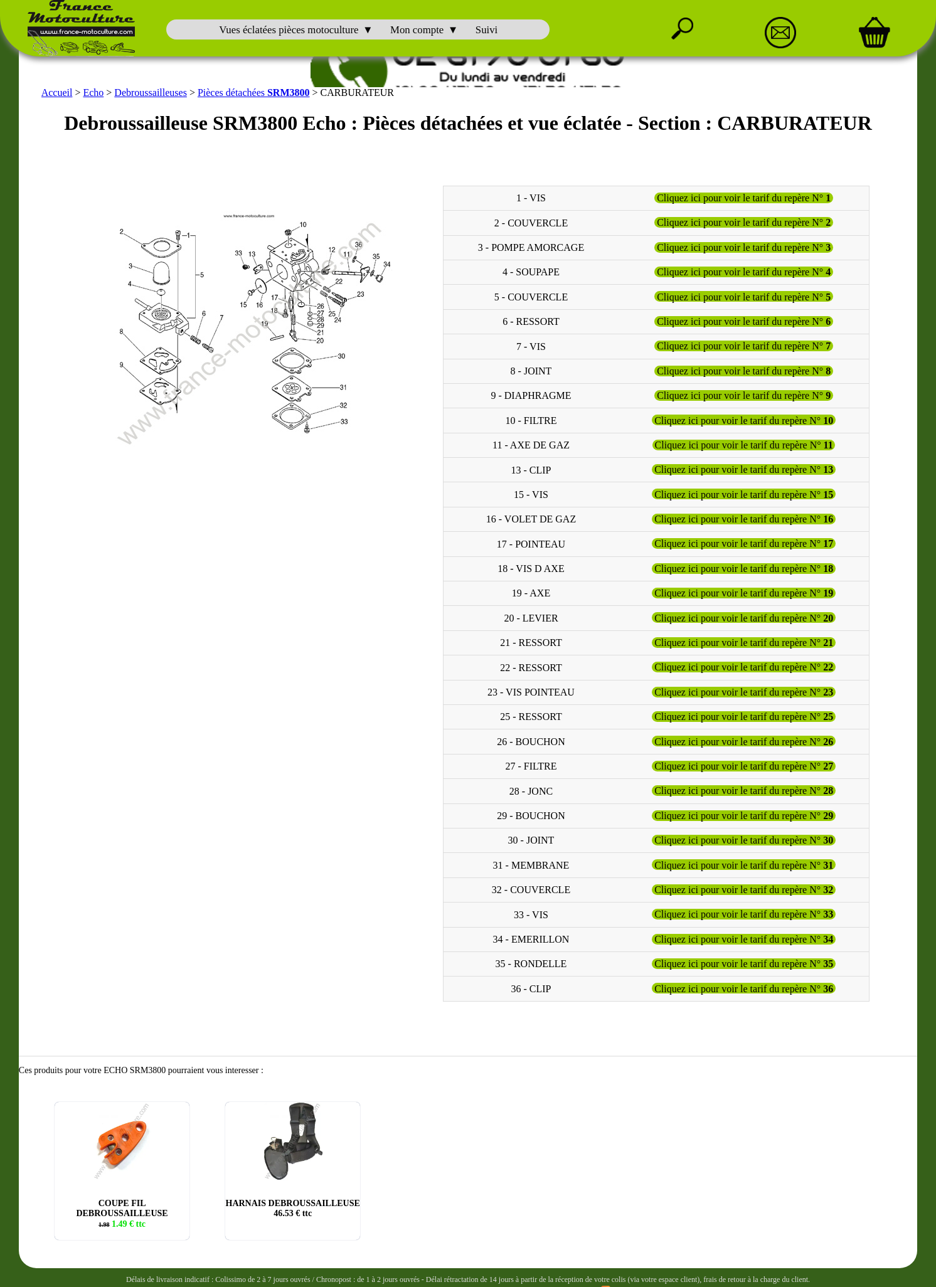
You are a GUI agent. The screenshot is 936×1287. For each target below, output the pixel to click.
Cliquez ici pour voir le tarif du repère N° (744, 194)
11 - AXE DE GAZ (531, 442)
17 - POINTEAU (531, 540)
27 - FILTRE (530, 763)
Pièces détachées (254, 89)
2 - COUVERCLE (531, 219)
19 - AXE (531, 590)
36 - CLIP (531, 985)
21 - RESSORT (531, 639)
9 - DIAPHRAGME (531, 392)
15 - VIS (531, 491)
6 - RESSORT (531, 318)
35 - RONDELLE (531, 960)
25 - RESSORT (531, 713)
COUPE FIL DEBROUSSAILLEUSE (122, 1210)
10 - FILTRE (530, 416)
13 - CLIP (531, 466)
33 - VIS (531, 911)
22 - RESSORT (531, 664)
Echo (93, 89)
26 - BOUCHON (531, 738)
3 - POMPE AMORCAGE (531, 244)
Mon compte (417, 30)
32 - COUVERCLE (531, 886)
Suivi (486, 30)
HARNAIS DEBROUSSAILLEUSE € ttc (293, 1205)
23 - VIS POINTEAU (531, 689)
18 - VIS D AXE (530, 565)
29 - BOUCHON (531, 812)
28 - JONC (531, 787)
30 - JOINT (531, 837)
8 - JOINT (531, 368)
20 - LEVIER (531, 614)
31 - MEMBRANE (531, 861)
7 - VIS (531, 342)
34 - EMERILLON (531, 936)
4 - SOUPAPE (531, 268)
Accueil (57, 89)
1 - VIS (531, 194)
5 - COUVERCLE (531, 293)
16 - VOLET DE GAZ (531, 516)
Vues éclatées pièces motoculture (288, 30)
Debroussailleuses (150, 89)
